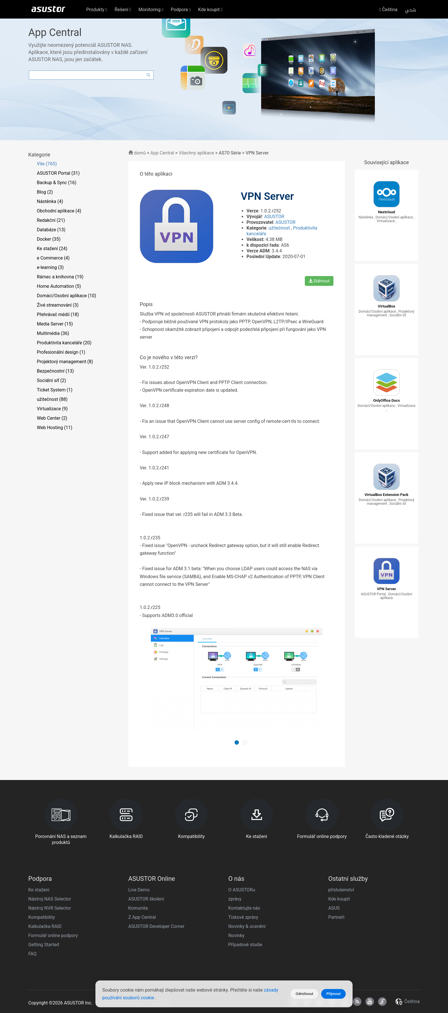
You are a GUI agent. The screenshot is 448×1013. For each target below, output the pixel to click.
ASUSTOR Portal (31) (58, 173)
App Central (162, 153)
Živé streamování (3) (58, 305)
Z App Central (142, 917)
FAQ (32, 953)
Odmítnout (304, 994)
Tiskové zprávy (243, 917)
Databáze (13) (51, 229)
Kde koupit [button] (210, 9)
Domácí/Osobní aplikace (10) (66, 295)
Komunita (138, 908)
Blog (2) (45, 192)
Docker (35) (49, 239)
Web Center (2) (52, 418)
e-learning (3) (50, 267)
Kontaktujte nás (244, 908)
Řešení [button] (123, 9)
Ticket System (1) (55, 390)
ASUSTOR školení (146, 899)
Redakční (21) (51, 220)
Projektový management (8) (65, 361)
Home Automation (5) (59, 286)
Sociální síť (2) (51, 380)
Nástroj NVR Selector (49, 908)
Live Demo (139, 890)
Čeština (388, 9)
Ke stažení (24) (52, 248)
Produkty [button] (96, 9)
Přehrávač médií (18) (58, 314)
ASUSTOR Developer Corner (156, 926)
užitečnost (280, 228)
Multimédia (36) (53, 333)
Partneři (336, 917)
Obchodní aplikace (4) (59, 211)
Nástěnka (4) (50, 201)
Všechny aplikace (196, 153)
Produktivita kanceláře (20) (64, 342)
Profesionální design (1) (61, 352)
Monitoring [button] (151, 9)
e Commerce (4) (53, 258)
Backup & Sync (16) (56, 182)
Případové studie (245, 944)
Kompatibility (41, 917)
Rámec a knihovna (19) (60, 277)
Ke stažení (38, 890)
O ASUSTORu (241, 890)
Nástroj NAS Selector (49, 899)
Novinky (236, 935)
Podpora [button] (181, 9)
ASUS (334, 908)
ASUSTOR (274, 216)
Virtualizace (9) (52, 408)
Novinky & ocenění (247, 926)
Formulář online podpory (53, 935)
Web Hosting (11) (54, 427)
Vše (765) (47, 163)
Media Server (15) (55, 324)
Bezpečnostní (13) (55, 371)
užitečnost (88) (52, 399)
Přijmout (333, 994)
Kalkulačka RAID (44, 926)
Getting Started (43, 944)
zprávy (234, 899)
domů (137, 153)
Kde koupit (339, 899)
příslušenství (341, 890)
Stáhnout (319, 281)
